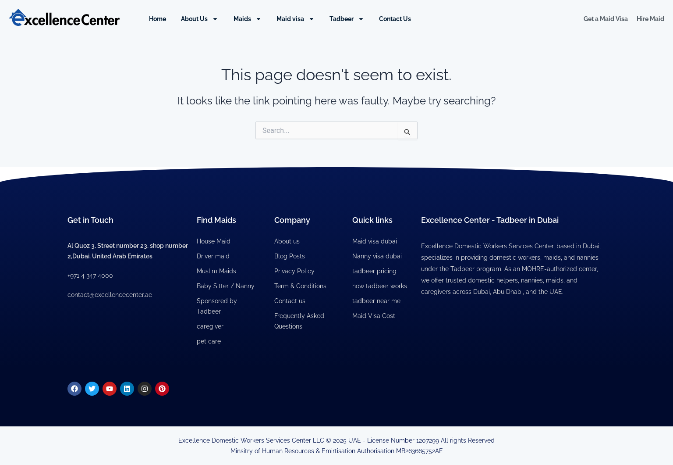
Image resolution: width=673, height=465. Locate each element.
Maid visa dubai (374, 241)
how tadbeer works (379, 286)
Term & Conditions (300, 286)
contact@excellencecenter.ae (109, 294)
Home (157, 18)
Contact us (289, 300)
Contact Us (395, 18)
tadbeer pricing (374, 271)
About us (287, 241)
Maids (248, 18)
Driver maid (213, 256)
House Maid (213, 241)
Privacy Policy (294, 271)
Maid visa (295, 18)
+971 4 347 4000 (90, 275)
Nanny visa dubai (377, 256)
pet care (209, 341)
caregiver (210, 326)
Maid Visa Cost (373, 315)
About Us (199, 18)
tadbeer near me (376, 300)
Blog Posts (289, 256)
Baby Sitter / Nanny (226, 286)
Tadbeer (346, 18)
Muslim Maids (216, 271)
